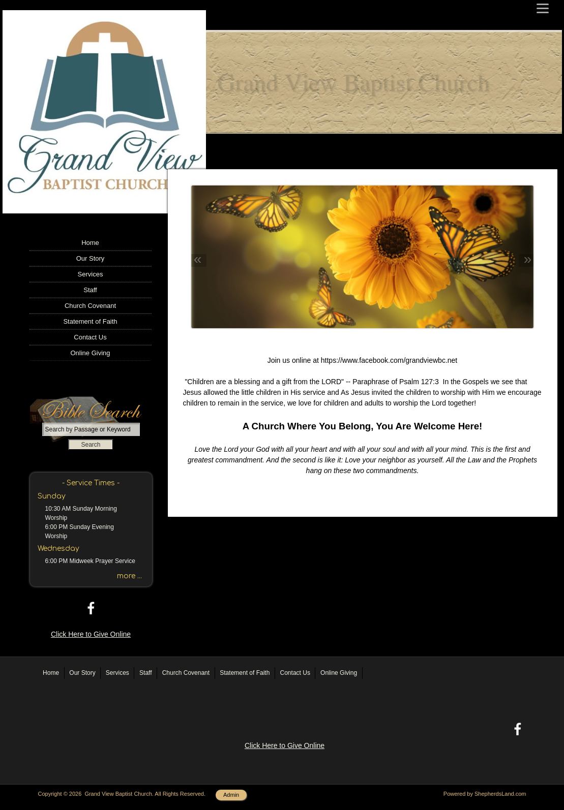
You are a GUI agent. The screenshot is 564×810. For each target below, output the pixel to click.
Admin (231, 795)
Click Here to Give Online (91, 634)
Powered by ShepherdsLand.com (484, 794)
